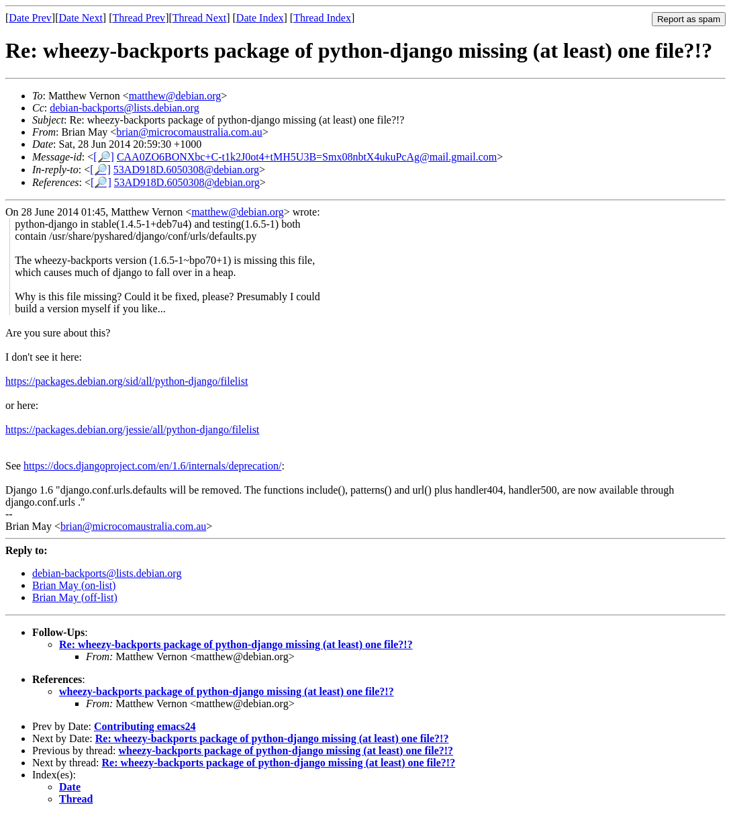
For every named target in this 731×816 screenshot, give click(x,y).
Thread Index (322, 18)
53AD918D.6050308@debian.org (186, 169)
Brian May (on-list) (73, 585)
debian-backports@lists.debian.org (124, 108)
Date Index (260, 18)
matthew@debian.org (175, 95)
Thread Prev (138, 18)
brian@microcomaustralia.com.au (189, 132)
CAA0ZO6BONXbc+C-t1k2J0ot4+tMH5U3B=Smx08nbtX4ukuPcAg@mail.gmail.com (307, 157)
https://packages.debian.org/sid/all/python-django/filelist (126, 381)
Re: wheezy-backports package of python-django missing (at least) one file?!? (236, 644)
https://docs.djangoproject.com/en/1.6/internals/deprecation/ (152, 465)
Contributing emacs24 (145, 726)
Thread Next (199, 18)
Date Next (81, 18)
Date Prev (30, 18)
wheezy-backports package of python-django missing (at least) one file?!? (226, 691)
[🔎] (103, 157)
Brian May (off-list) (74, 597)
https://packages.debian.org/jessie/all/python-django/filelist (132, 429)
